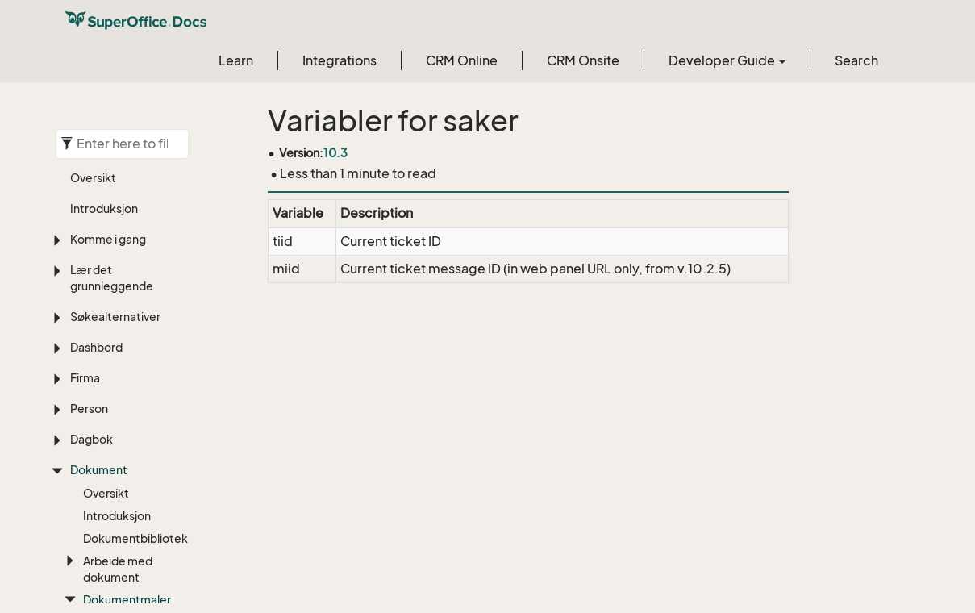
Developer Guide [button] (727, 60)
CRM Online (462, 60)
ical (131, 362)
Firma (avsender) (151, 193)
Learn (236, 60)
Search (856, 60)
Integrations (339, 60)
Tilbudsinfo (151, 530)
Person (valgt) (141, 232)
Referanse (137, 143)
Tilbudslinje (151, 553)
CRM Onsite (583, 60)
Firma (137, 162)
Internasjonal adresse (156, 393)
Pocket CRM (155, 462)
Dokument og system (150, 309)
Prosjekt (144, 485)
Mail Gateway (147, 432)
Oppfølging (153, 340)
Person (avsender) (151, 271)
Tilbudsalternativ (157, 508)
